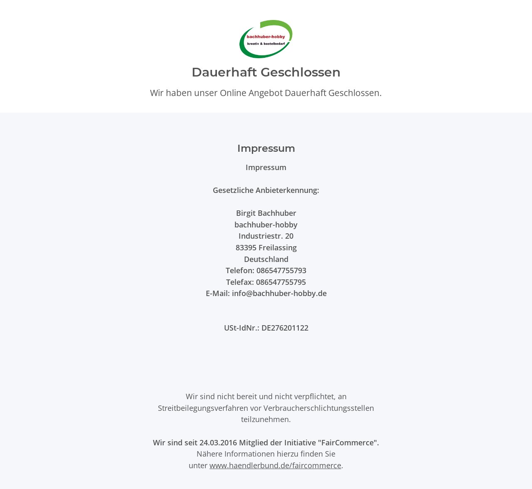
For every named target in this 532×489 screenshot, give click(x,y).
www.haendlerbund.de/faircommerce (275, 465)
